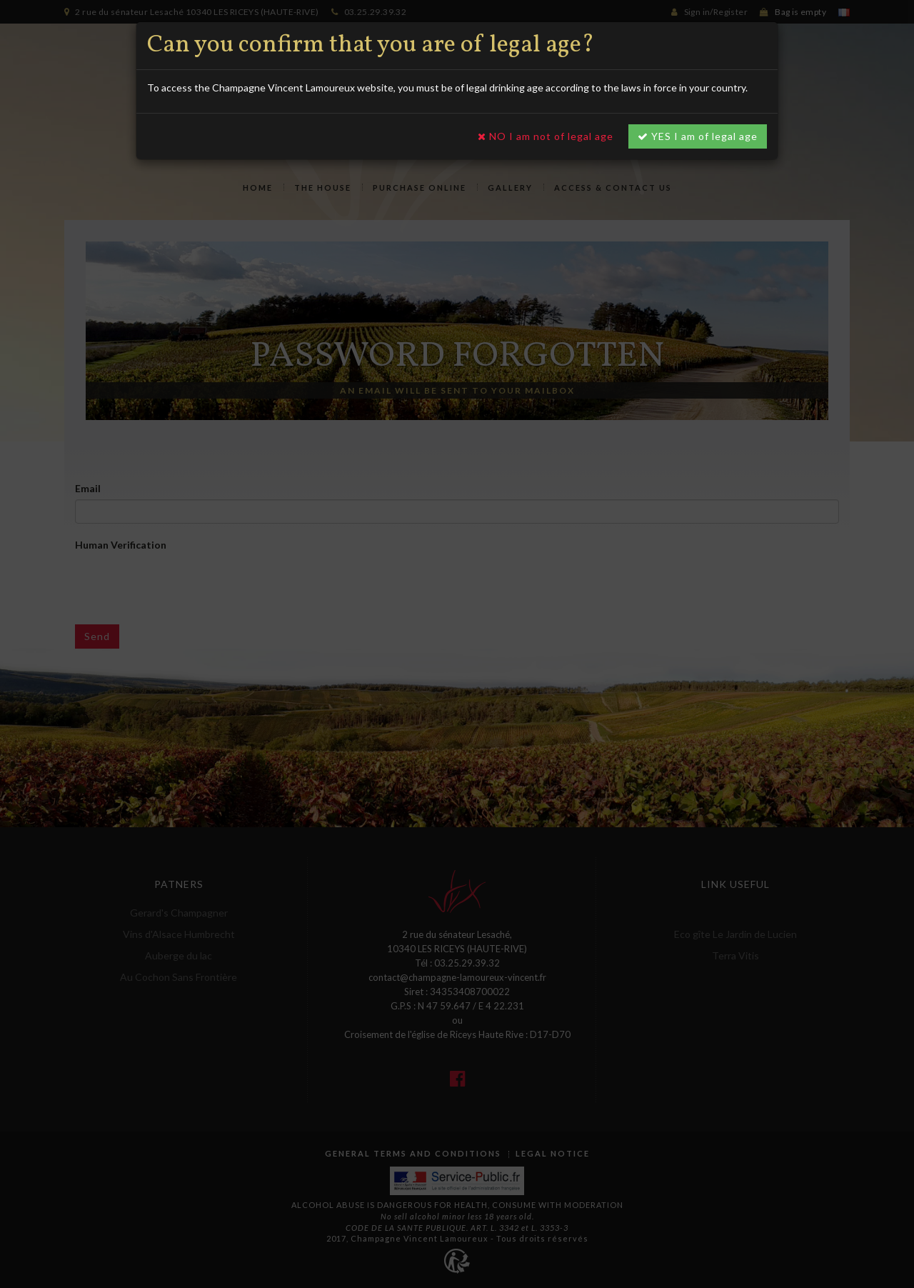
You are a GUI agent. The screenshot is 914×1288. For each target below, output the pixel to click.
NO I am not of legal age (545, 136)
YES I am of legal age (698, 136)
